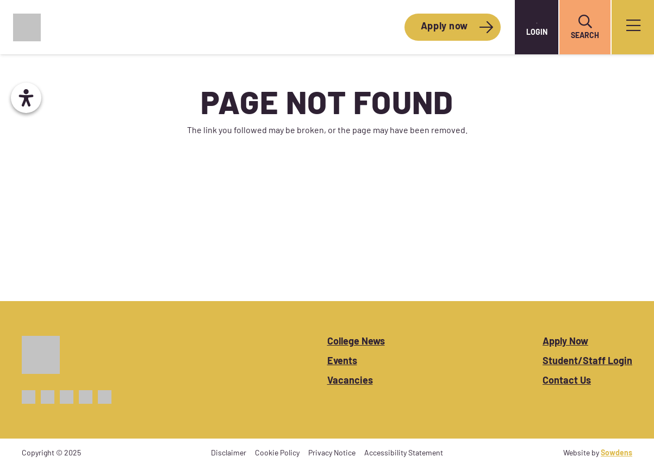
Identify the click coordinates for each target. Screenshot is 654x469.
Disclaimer (228, 453)
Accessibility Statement (403, 453)
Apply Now (565, 342)
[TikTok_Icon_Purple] (85, 397)
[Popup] (633, 27)
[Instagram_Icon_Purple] (66, 397)
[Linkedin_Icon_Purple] (104, 397)
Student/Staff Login (587, 362)
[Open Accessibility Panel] (26, 98)
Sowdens (616, 453)
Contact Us (567, 381)
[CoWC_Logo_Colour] (27, 27)
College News (356, 342)
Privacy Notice (332, 453)
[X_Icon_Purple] (47, 397)
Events (342, 362)
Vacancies (350, 381)
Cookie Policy (277, 453)
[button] (585, 21)
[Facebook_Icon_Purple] (28, 397)
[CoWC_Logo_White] (41, 355)
